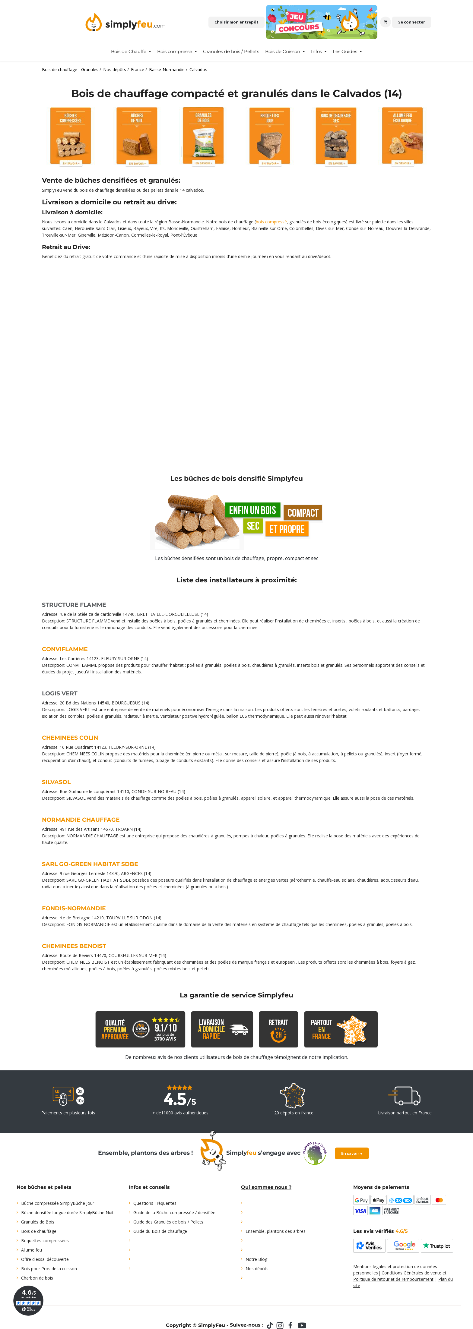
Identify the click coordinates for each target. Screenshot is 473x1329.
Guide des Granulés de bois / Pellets (168, 1222)
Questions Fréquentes (154, 1203)
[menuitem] (131, 51)
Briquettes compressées (45, 1240)
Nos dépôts (257, 1268)
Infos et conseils (149, 1187)
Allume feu (31, 1250)
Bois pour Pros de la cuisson (49, 1268)
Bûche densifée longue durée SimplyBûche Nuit (67, 1212)
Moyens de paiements (381, 1187)
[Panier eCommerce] (385, 22)
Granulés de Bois (37, 1222)
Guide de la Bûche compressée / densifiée (174, 1212)
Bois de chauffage (38, 1231)
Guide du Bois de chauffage (160, 1231)
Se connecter (411, 22)
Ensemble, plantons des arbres (276, 1231)
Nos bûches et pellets (44, 1187)
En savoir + (352, 1153)
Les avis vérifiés (380, 1231)
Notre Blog (256, 1259)
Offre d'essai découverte (45, 1259)
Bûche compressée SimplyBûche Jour (57, 1203)
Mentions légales (369, 1266)
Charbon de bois (37, 1278)
